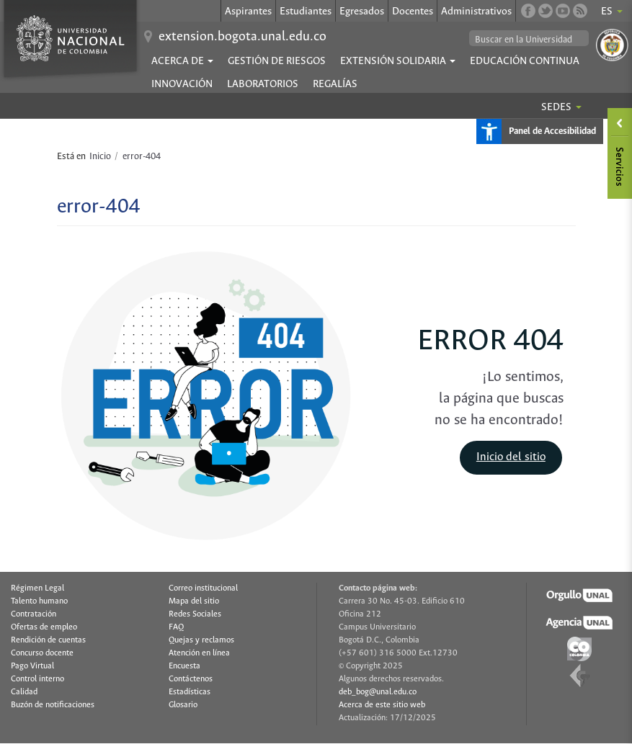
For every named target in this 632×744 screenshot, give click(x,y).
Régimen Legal (37, 588)
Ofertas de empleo (44, 627)
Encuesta (184, 666)
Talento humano (39, 601)
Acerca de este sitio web (382, 705)
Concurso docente (42, 653)
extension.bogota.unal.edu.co (242, 37)
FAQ (176, 627)
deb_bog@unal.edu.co (378, 692)
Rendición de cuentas (48, 640)
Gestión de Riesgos (277, 61)
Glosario (183, 705)
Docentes (412, 11)
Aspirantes (248, 11)
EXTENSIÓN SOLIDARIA (397, 61)
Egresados (361, 11)
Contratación (33, 614)
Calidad (24, 692)
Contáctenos (191, 679)
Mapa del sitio (194, 601)
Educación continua (524, 61)
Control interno (37, 679)
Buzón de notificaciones (52, 705)
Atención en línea (199, 653)
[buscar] (529, 40)
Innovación (182, 84)
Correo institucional (203, 588)
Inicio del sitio (511, 457)
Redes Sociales (195, 614)
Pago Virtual (32, 666)
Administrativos (476, 11)
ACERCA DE (182, 61)
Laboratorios (262, 84)
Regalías (335, 84)
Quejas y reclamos (201, 640)
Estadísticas (189, 692)
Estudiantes (305, 11)
